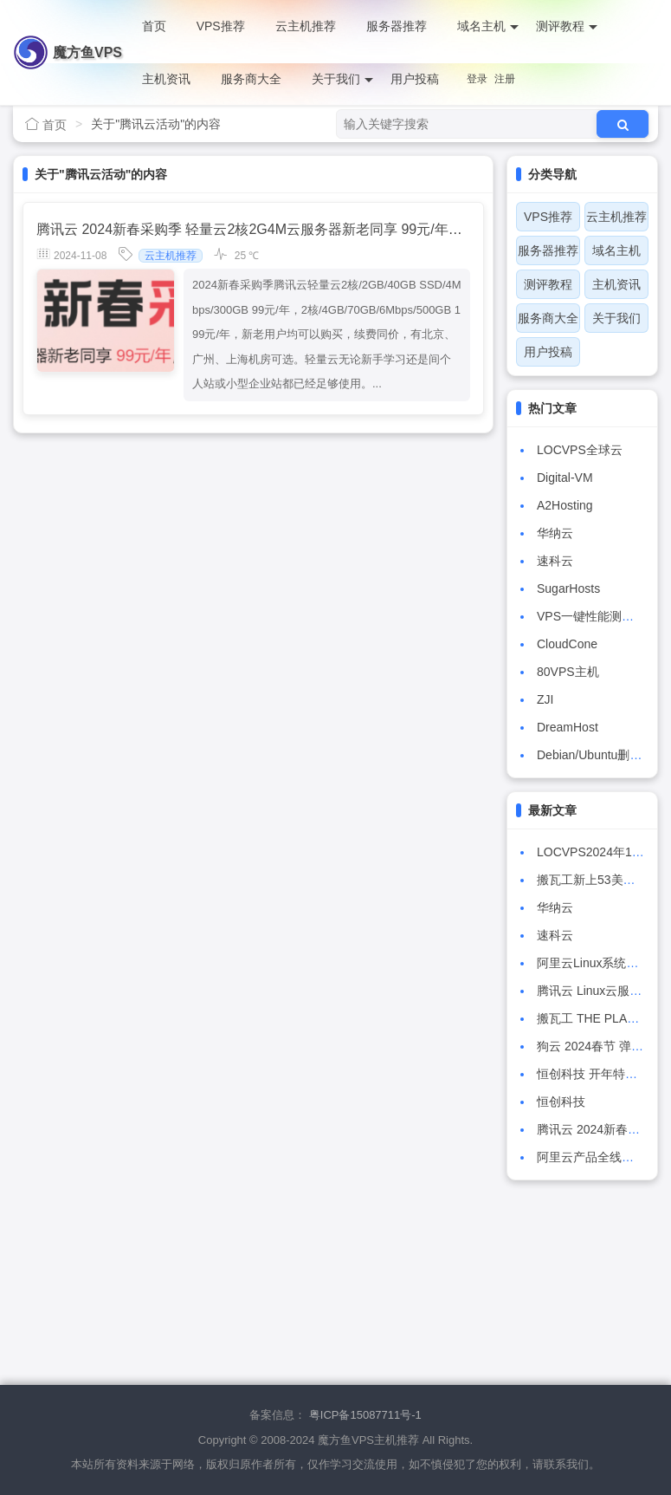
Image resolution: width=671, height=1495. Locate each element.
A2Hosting (565, 505)
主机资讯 (166, 79)
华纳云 (555, 533)
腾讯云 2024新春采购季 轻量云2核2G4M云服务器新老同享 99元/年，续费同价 (277, 229)
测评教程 (566, 26)
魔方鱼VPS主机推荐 (87, 62)
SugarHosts (568, 588)
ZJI (545, 699)
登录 (477, 79)
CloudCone (567, 644)
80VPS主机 (568, 672)
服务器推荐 (396, 26)
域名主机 (488, 26)
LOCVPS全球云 (580, 450)
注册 (504, 79)
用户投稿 (414, 79)
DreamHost (567, 727)
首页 (154, 26)
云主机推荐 (305, 26)
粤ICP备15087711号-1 (365, 1414)
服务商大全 (251, 79)
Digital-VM (565, 477)
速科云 (555, 561)
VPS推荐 (221, 26)
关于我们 (342, 79)
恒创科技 (561, 1101)
